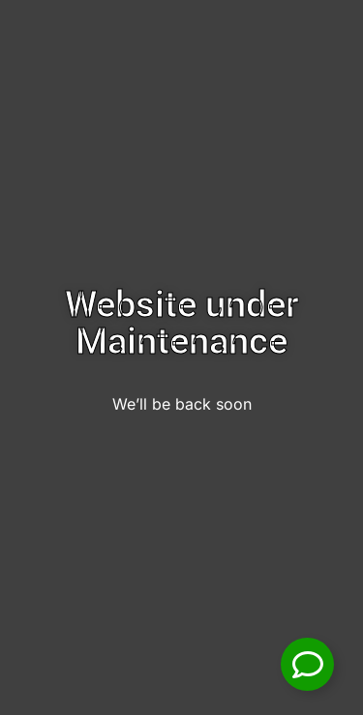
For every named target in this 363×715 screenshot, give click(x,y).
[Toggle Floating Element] (307, 664)
